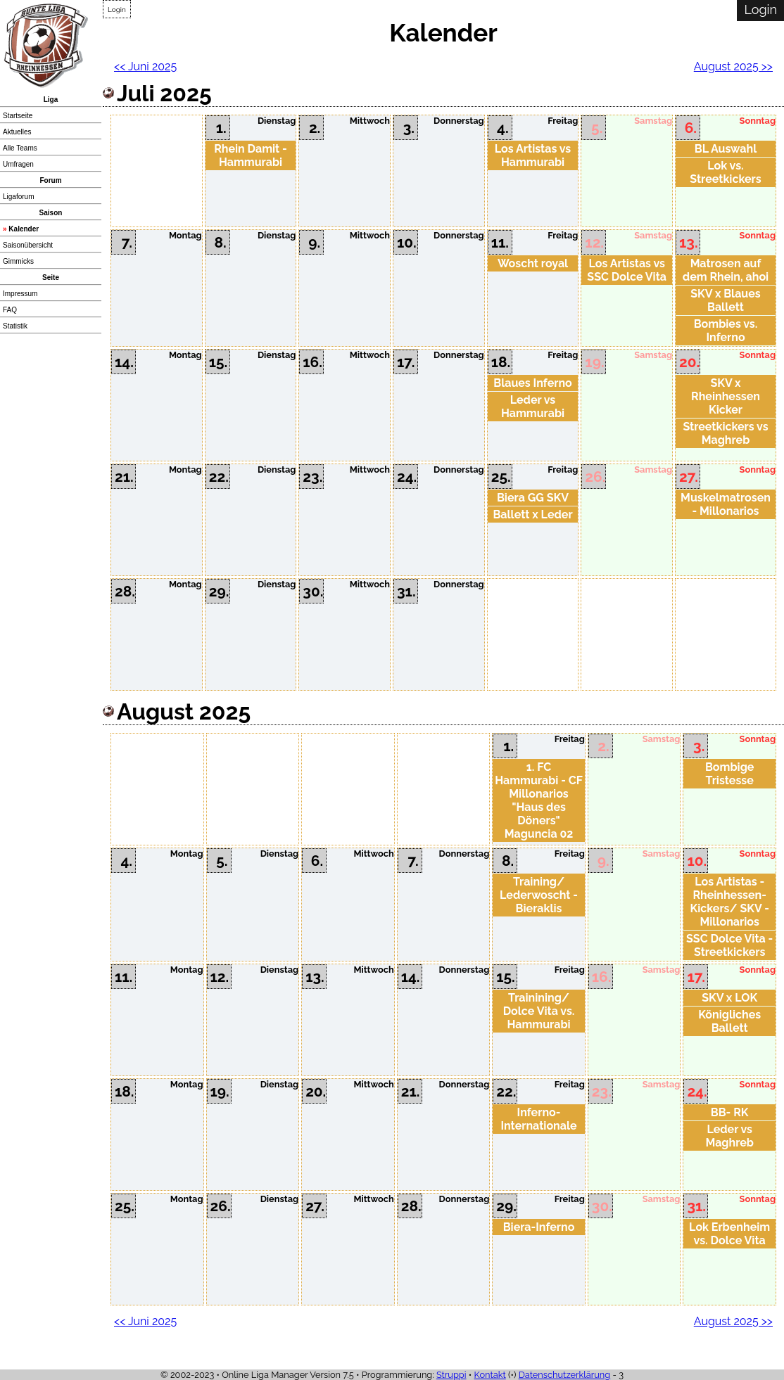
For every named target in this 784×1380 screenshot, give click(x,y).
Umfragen (18, 164)
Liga (51, 99)
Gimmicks (18, 261)
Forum (50, 180)
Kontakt (490, 1374)
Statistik (15, 326)
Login (117, 9)
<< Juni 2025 (145, 66)
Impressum (20, 294)
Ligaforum (18, 196)
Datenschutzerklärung (565, 1374)
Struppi (451, 1374)
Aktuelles (17, 132)
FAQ (10, 310)
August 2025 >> (733, 66)
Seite (50, 277)
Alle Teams (20, 148)
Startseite (17, 116)
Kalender (23, 229)
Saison (51, 213)
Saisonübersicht (28, 245)
